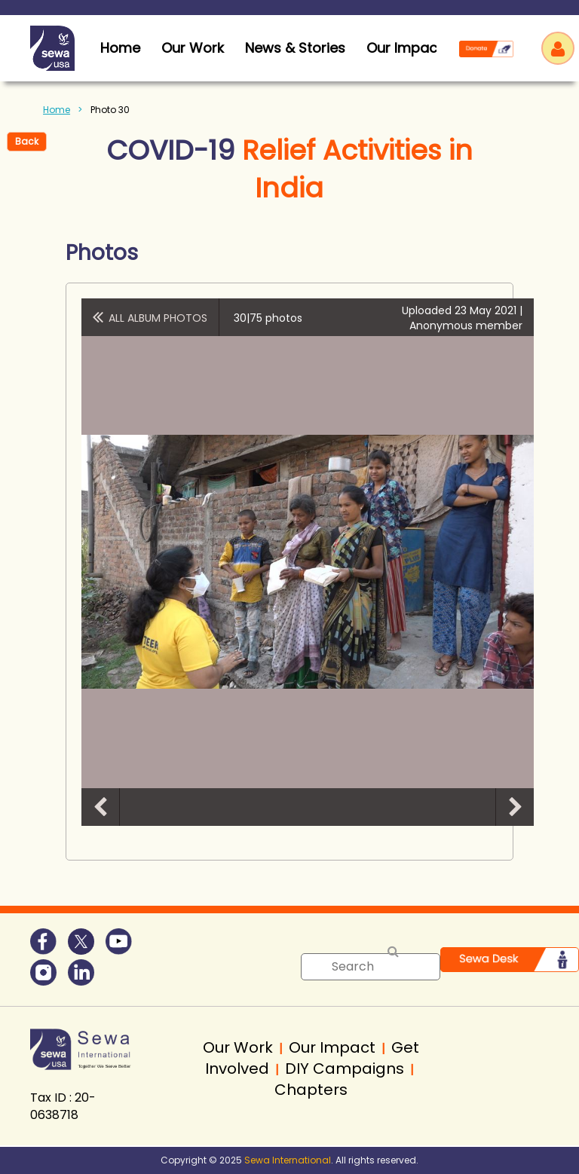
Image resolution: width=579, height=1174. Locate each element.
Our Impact (404, 47)
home (120, 47)
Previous (100, 807)
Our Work (192, 47)
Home (56, 109)
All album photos (158, 318)
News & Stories (295, 47)
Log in (557, 48)
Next (515, 807)
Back (26, 141)
